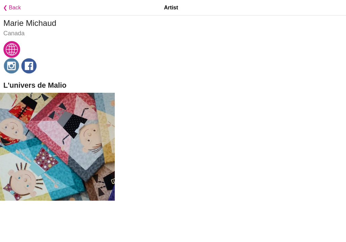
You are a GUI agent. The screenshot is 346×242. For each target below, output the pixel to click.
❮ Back (10, 7)
